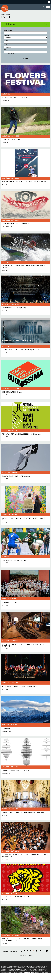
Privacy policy (30, 964)
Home (2, 14)
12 (47, 951)
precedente (13, 951)
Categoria (6, 35)
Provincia (6, 45)
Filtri (47, 24)
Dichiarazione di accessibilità (18, 964)
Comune (6, 40)
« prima (5, 951)
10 (40, 951)
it (46, 7)
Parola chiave (8, 30)
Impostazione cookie (41, 964)
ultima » (31, 955)
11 (43, 951)
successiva (23, 955)
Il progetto (6, 964)
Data (5, 49)
